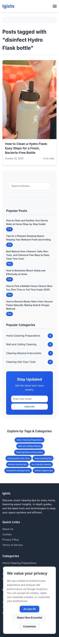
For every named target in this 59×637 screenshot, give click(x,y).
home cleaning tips (43, 458)
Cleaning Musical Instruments (29, 452)
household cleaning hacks (18, 470)
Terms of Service (12, 545)
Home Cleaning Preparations (29, 440)
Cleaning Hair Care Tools (18, 458)
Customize (29, 626)
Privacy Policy (10, 539)
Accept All (29, 609)
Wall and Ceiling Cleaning (29, 446)
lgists (8, 6)
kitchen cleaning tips (17, 464)
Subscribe (29, 406)
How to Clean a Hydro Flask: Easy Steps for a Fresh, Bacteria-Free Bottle (26, 148)
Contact (7, 534)
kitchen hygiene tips (44, 470)
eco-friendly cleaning (41, 464)
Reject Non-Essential (29, 617)
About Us (7, 529)
